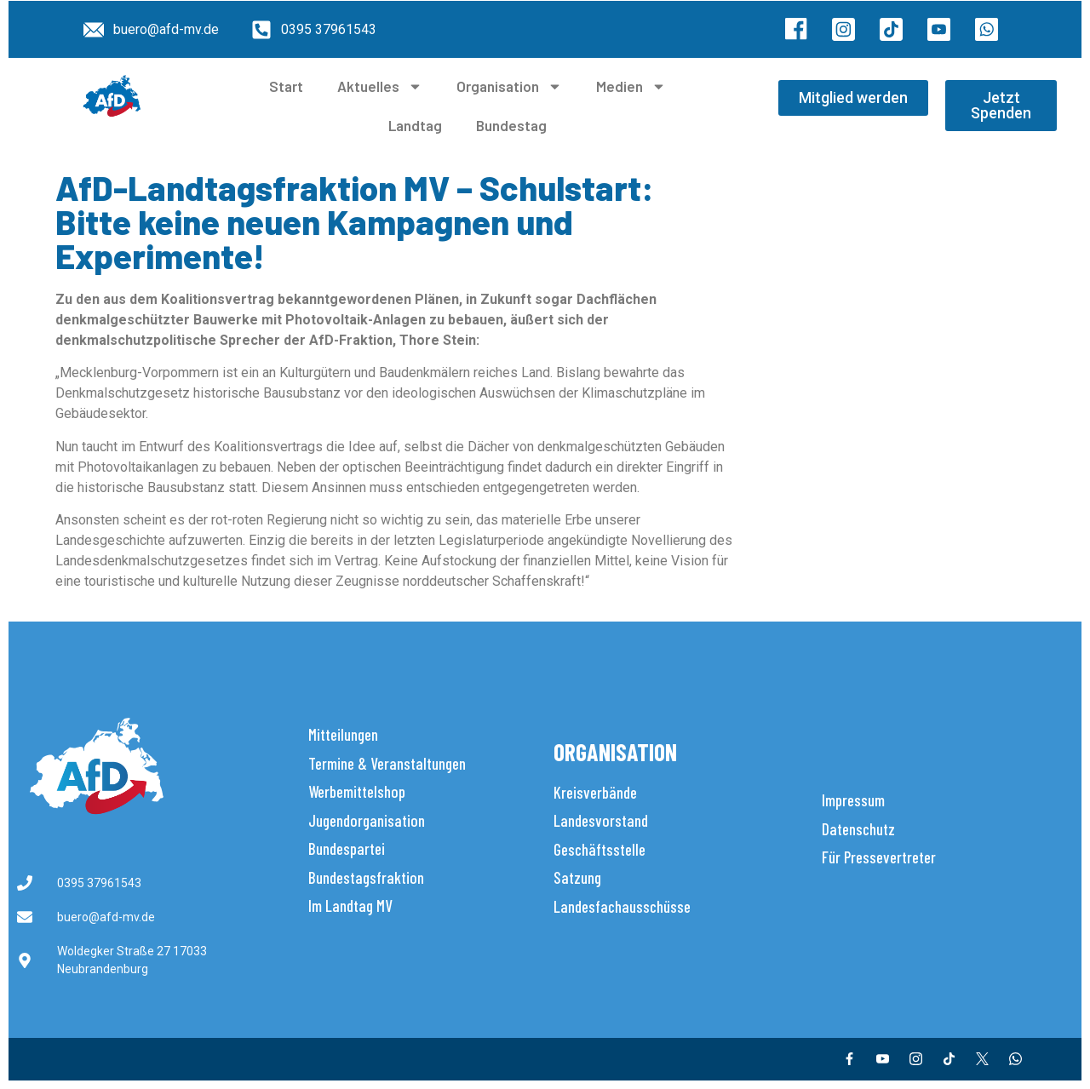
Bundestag (511, 125)
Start (286, 86)
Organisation (509, 86)
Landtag (415, 125)
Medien (631, 86)
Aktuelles (379, 86)
